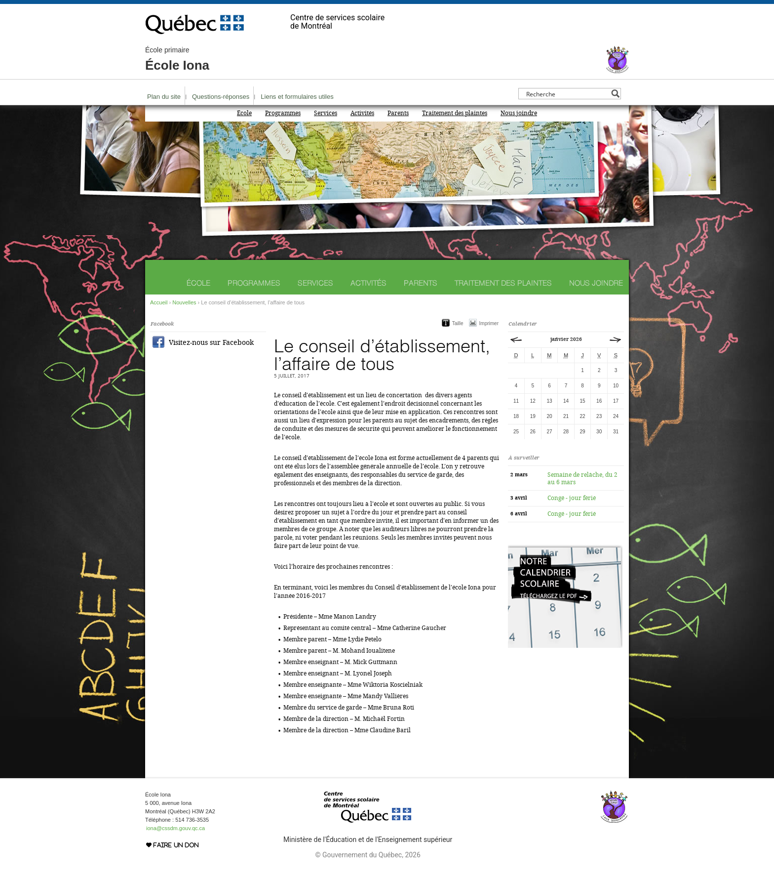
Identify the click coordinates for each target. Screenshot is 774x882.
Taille (458, 323)
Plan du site (164, 96)
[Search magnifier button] (615, 93)
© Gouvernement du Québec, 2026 (367, 855)
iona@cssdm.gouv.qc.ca (175, 828)
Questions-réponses (220, 96)
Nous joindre (519, 113)
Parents (398, 113)
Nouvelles (184, 302)
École (244, 113)
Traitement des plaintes (454, 113)
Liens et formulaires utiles (297, 96)
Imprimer (489, 323)
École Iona (177, 59)
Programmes (283, 113)
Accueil (158, 302)
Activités (362, 113)
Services (325, 113)
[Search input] (567, 93)
